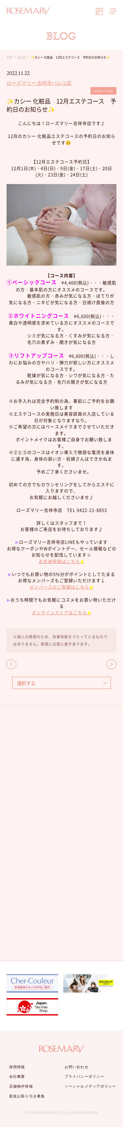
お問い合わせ (77, 1067)
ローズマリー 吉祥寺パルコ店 (39, 83)
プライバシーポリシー (84, 1076)
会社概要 (17, 1076)
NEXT (111, 664)
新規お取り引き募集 (27, 1096)
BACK (11, 664)
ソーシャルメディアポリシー (90, 1086)
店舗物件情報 (21, 1086)
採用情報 (17, 1067)
